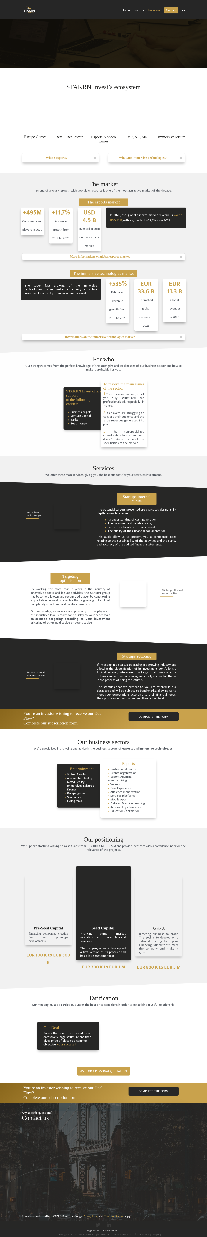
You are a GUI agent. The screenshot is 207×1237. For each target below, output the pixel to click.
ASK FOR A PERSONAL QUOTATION (103, 1071)
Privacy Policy (91, 1216)
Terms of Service (114, 1216)
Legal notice (93, 1230)
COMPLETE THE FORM (153, 716)
